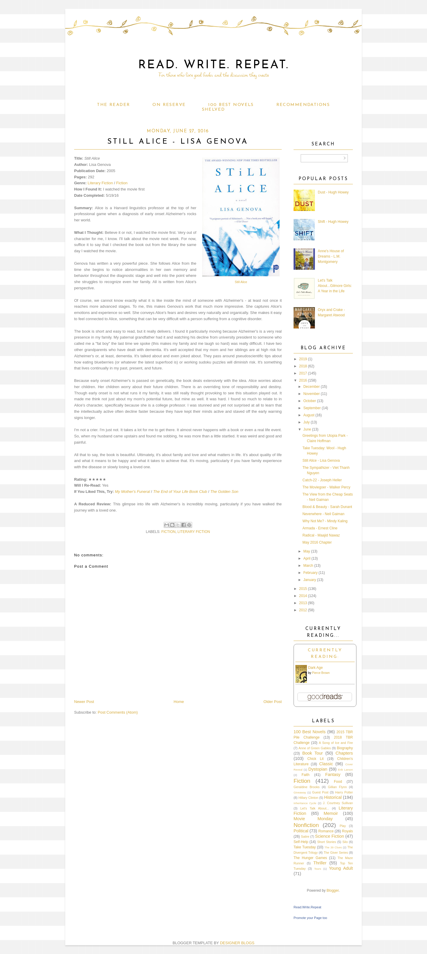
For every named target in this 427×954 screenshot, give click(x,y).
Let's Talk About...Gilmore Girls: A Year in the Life (335, 285)
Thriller (319, 863)
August (308, 415)
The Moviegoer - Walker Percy (326, 487)
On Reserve (169, 105)
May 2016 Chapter (317, 542)
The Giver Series (336, 852)
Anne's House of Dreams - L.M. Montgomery (331, 256)
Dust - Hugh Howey (333, 192)
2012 (303, 610)
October (309, 401)
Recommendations (303, 105)
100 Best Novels (231, 105)
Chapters (344, 753)
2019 (303, 359)
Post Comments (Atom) (118, 712)
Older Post (273, 701)
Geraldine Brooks (307, 787)
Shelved (213, 109)
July (306, 422)
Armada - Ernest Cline (319, 528)
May (306, 551)
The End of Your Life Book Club (180, 491)
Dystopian (317, 769)
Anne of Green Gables (315, 748)
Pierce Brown (320, 672)
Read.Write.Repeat (307, 907)
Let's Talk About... (314, 808)
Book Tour (312, 753)
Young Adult (341, 868)
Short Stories (326, 842)
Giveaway (300, 792)
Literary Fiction (100, 183)
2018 (303, 366)
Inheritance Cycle (305, 803)
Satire (305, 836)
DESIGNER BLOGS (237, 943)
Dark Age (315, 668)
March (308, 565)
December (311, 387)
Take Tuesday (305, 847)
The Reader (113, 105)
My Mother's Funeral (132, 491)
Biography (345, 748)
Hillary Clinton (308, 797)
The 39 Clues (333, 847)
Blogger (332, 890)
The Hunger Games (310, 858)
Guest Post (320, 792)
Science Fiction (329, 836)
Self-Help (301, 842)
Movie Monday (313, 818)
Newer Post (84, 701)
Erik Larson (345, 769)
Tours (317, 868)
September (312, 408)
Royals (347, 831)
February (310, 573)
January (309, 580)
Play (343, 826)
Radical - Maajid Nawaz (321, 535)
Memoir (331, 813)
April (306, 558)
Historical (333, 797)
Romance (326, 831)
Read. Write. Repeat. (213, 65)
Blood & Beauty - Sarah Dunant (327, 507)
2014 (303, 596)
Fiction (122, 183)
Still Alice (241, 282)
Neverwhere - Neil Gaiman (323, 514)
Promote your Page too (310, 918)
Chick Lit (315, 759)
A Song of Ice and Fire (336, 743)
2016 (303, 380)
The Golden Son (224, 491)
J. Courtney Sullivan (338, 803)
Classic (326, 763)
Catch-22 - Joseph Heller (322, 480)
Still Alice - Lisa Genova (321, 460)
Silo (345, 842)
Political (301, 830)
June (307, 429)
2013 (303, 603)
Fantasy (332, 774)
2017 (303, 373)
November (311, 394)
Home (179, 701)
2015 (303, 589)
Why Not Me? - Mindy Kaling (325, 521)
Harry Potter (344, 792)
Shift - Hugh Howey (333, 222)
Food (338, 782)
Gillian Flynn (337, 787)
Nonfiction (306, 825)
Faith (306, 775)
